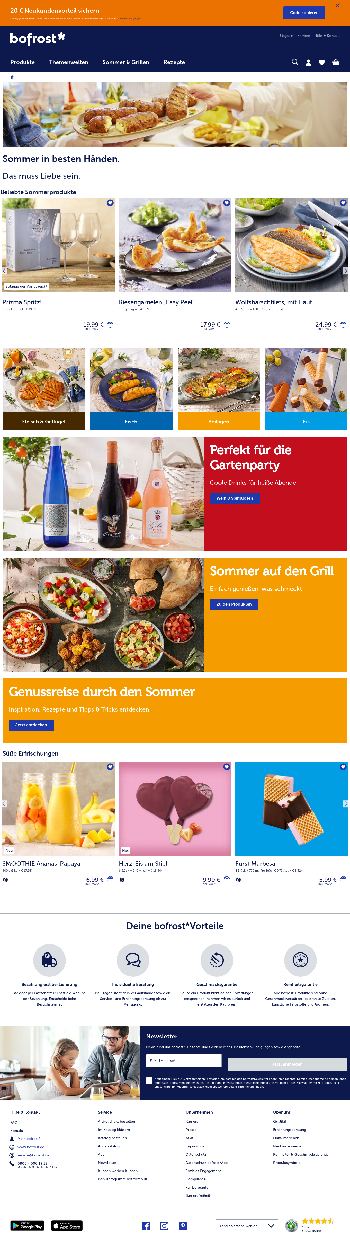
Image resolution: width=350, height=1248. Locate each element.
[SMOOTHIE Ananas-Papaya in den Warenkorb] (108, 883)
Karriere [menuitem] (303, 35)
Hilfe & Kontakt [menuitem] (327, 35)
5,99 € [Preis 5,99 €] (324, 883)
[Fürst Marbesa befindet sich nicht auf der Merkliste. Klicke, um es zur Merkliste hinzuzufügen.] (342, 770)
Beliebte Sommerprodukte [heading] (38, 192)
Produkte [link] (22, 62)
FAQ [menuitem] (13, 1120)
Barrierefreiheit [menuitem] (198, 1194)
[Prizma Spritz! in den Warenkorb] (108, 326)
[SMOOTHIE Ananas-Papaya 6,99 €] (58, 836)
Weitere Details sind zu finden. (241, 1087)
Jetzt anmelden (325, 1064)
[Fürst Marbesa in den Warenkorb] (341, 883)
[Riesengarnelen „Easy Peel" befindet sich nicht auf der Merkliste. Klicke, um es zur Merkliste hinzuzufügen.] (225, 204)
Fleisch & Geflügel (44, 424)
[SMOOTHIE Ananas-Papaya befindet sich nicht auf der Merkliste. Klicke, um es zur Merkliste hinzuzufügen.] (109, 770)
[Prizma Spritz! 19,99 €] (58, 274)
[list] (175, 980)
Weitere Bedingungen (130, 18)
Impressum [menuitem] (195, 1144)
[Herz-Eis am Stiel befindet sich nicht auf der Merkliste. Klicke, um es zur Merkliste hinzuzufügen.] (225, 770)
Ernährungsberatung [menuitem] (289, 1128)
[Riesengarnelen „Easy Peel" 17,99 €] (175, 274)
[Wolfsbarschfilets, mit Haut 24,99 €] (291, 274)
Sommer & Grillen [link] (126, 62)
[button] (304, 12)
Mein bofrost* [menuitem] (25, 1136)
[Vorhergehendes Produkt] (5, 274)
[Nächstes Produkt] (344, 274)
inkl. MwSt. (92, 888)
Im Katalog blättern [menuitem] (114, 1128)
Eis (306, 424)
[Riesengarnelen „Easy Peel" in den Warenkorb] (225, 326)
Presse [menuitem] (191, 1128)
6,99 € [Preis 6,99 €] (91, 883)
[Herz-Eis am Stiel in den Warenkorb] (225, 883)
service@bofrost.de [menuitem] (29, 1152)
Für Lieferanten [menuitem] (198, 1186)
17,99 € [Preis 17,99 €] (206, 326)
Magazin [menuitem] (286, 35)
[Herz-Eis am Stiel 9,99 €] (175, 836)
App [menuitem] (101, 1153)
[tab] (308, 62)
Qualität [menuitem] (279, 1120)
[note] (175, 167)
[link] (59, 39)
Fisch (131, 424)
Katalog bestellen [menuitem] (112, 1136)
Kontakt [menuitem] (16, 1128)
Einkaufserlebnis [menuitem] (286, 1136)
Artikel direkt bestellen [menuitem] (116, 1120)
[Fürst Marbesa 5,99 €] (291, 836)
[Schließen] (338, 6)
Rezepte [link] (174, 62)
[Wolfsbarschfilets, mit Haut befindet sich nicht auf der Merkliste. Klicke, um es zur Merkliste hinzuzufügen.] (342, 204)
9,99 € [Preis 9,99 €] (207, 883)
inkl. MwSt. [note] (92, 331)
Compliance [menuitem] (196, 1177)
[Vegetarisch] (5, 883)
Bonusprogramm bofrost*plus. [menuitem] (123, 1177)
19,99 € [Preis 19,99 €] (89, 326)
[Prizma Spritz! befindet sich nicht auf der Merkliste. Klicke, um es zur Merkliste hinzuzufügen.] (109, 204)
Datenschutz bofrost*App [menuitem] (207, 1161)
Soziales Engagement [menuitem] (203, 1169)
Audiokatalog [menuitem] (109, 1144)
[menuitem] (22, 64)
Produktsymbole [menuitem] (286, 1161)
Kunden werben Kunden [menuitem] (118, 1169)
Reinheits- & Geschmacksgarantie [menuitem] (301, 1153)
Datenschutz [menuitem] (196, 1153)
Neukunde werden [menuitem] (288, 1144)
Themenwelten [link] (68, 62)
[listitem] (26, 285)
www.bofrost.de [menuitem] (27, 1144)
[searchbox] (203, 62)
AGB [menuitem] (189, 1136)
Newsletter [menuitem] (107, 1161)
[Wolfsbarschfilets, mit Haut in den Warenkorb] (341, 326)
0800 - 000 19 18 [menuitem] (29, 1161)
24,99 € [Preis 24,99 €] (322, 326)
